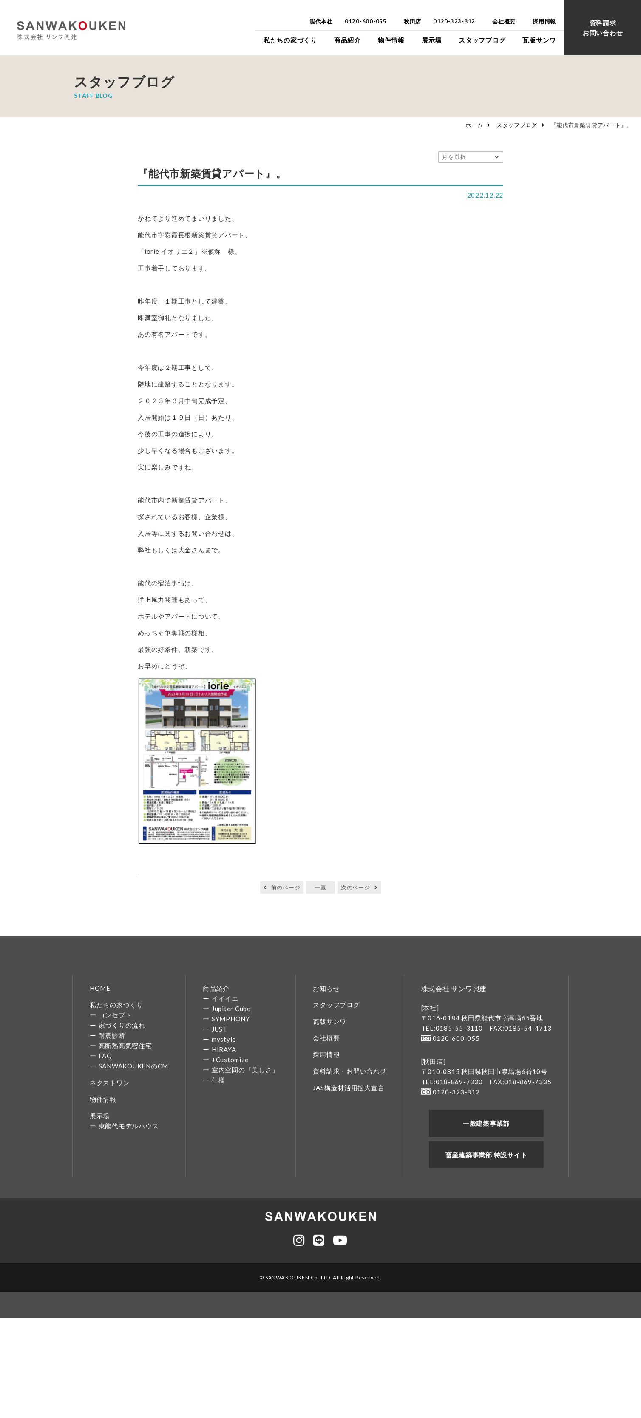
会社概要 (326, 1038)
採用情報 (326, 1054)
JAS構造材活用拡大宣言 (348, 1087)
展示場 (100, 1116)
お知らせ (326, 988)
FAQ (105, 1056)
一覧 (320, 887)
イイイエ (225, 998)
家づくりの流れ (122, 1025)
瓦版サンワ (329, 1021)
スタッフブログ (516, 125)
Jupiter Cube (231, 1008)
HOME (100, 988)
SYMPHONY (231, 1019)
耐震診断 (112, 1035)
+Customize (230, 1059)
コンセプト (115, 1015)
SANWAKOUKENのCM (134, 1066)
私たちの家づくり (116, 1005)
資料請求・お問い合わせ (349, 1071)
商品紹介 (216, 988)
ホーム (474, 125)
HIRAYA (224, 1049)
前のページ (286, 887)
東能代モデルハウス (129, 1126)
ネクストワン (110, 1082)
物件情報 (103, 1099)
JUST (219, 1029)
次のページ (355, 887)
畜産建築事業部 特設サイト (486, 1155)
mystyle (224, 1039)
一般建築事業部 (486, 1123)
